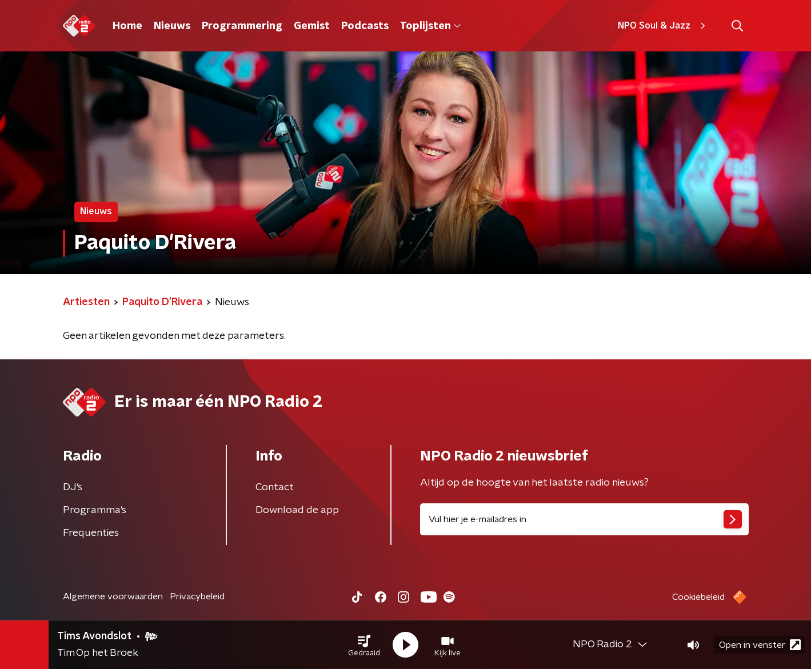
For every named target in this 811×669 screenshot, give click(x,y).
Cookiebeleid (698, 597)
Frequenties (91, 533)
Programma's (94, 510)
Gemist (312, 26)
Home (127, 26)
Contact (274, 487)
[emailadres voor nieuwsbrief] (584, 519)
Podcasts (365, 26)
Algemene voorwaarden (113, 596)
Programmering (242, 26)
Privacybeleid (197, 596)
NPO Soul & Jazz (663, 25)
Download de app (297, 510)
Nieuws (172, 26)
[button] (364, 645)
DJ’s (72, 487)
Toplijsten (430, 26)
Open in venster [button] (760, 644)
